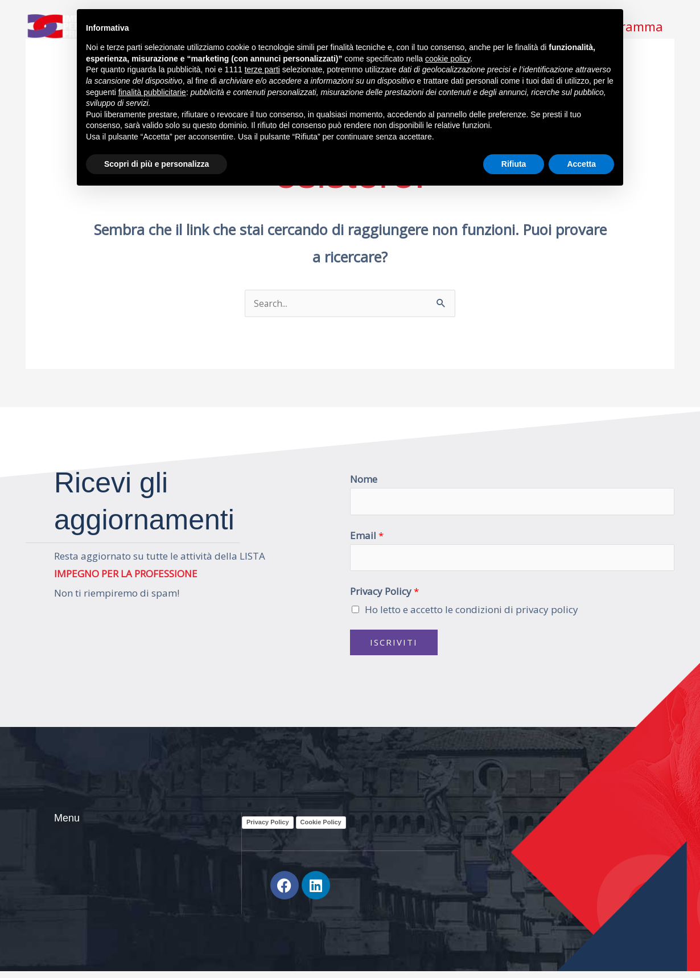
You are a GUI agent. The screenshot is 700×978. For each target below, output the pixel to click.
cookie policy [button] (447, 58)
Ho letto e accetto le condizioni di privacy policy (471, 613)
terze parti (262, 69)
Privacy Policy (384, 595)
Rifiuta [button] (513, 164)
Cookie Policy (320, 826)
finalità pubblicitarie (152, 92)
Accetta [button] (581, 164)
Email (367, 537)
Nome (363, 479)
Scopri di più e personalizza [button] (156, 164)
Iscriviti (394, 646)
